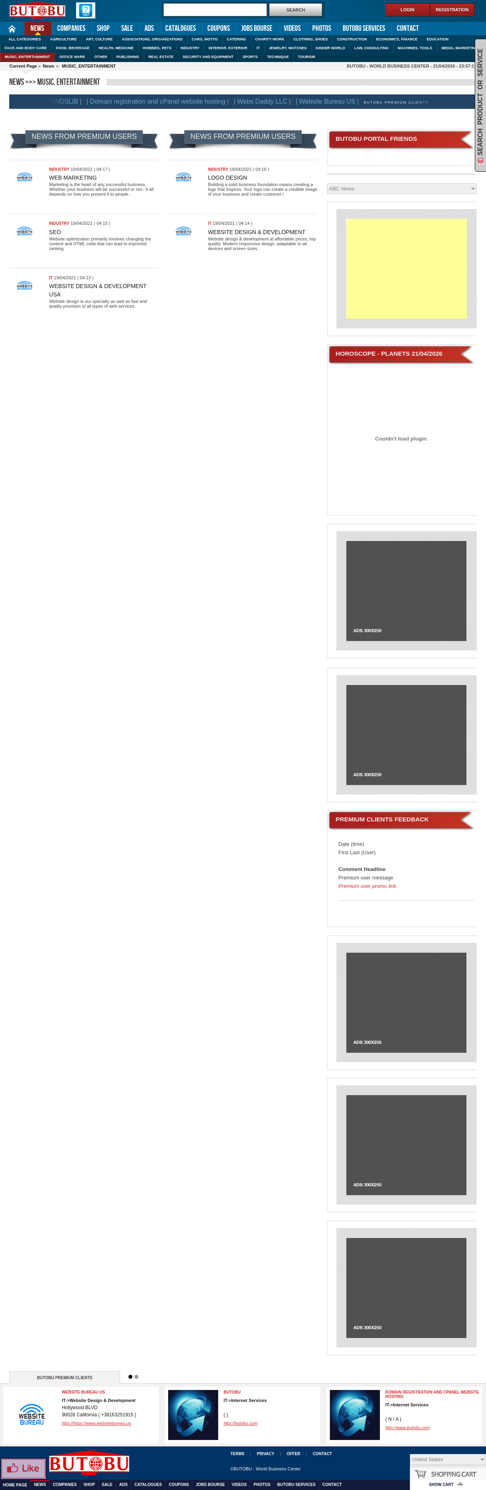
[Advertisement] (406, 269)
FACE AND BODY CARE (26, 48)
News (34, 28)
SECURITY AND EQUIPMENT (208, 57)
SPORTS (250, 57)
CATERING (236, 39)
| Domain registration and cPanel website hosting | (163, 101)
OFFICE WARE (72, 57)
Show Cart (441, 1484)
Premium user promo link (367, 886)
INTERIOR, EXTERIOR (228, 48)
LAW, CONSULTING (371, 48)
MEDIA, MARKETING (460, 48)
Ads (149, 28)
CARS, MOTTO (205, 39)
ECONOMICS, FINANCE (396, 39)
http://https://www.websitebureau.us (96, 1423)
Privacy (265, 1454)
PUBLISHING (127, 57)
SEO (55, 232)
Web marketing (73, 177)
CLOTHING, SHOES (310, 39)
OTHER (100, 57)
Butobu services (364, 28)
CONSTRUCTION (352, 39)
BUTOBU (232, 1392)
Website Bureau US (83, 1392)
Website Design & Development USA (98, 290)
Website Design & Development (256, 232)
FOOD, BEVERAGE (73, 48)
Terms (237, 1454)
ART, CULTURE (99, 39)
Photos (321, 28)
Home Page (12, 28)
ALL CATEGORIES (24, 39)
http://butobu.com (240, 1423)
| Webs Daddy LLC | (267, 101)
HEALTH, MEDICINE (115, 48)
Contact (408, 28)
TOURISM (306, 57)
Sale (127, 28)
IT (258, 48)
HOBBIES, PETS (157, 48)
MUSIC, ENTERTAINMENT (27, 57)
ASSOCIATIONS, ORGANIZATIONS (152, 39)
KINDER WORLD (330, 48)
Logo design (227, 177)
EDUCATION (437, 39)
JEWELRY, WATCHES (288, 48)
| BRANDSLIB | (65, 101)
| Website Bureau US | (332, 101)
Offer (293, 1454)
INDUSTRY (190, 48)
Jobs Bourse (256, 28)
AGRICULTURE (63, 39)
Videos (292, 28)
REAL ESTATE (161, 57)
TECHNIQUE (278, 57)
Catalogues (180, 28)
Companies (71, 28)
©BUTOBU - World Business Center (265, 1468)
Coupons (218, 28)
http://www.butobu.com (407, 1427)
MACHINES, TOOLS (415, 48)
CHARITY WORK (269, 39)
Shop (103, 28)
